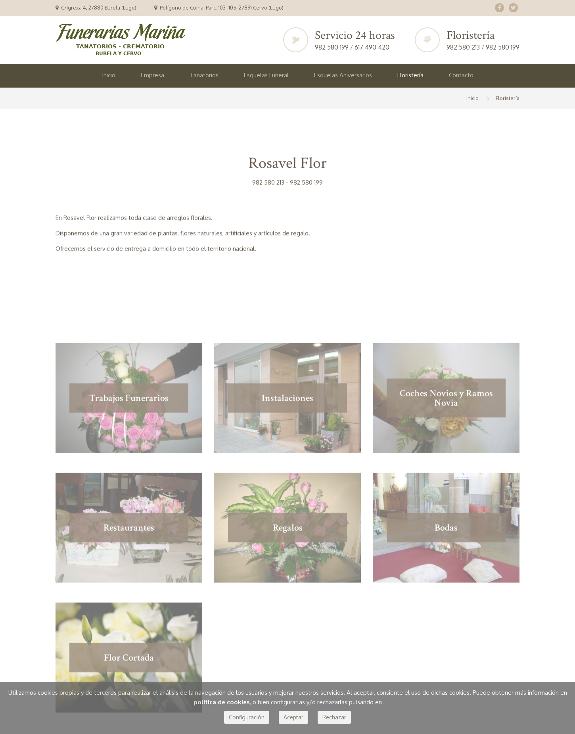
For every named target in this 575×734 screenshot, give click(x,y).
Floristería (410, 75)
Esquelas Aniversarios (343, 75)
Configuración (246, 717)
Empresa (152, 75)
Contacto (461, 75)
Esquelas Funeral (266, 75)
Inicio (108, 75)
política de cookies (222, 702)
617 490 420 (372, 47)
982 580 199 (502, 47)
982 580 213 (464, 47)
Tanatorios (204, 75)
